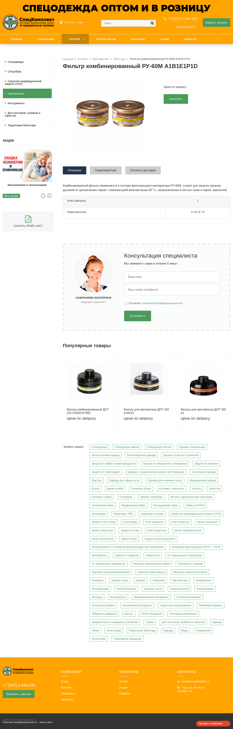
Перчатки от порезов (190, 563)
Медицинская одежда (203, 480)
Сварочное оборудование (175, 605)
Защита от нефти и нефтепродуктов (113, 463)
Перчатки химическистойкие (190, 572)
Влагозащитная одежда (141, 455)
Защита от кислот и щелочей (180, 455)
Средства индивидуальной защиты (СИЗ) (23, 82)
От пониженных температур (108, 563)
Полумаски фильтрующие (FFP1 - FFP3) (195, 546)
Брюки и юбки (115, 488)
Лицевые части (153, 588)
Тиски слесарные (151, 613)
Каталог (74, 39)
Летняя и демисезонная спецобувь (191, 496)
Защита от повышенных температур (165, 463)
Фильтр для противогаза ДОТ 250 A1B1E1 (146, 411)
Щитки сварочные (102, 530)
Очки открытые (180, 521)
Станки (149, 622)
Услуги (123, 681)
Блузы (95, 488)
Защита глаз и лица (104, 521)
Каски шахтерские (102, 538)
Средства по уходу (152, 513)
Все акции (11, 195)
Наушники (159, 580)
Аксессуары (99, 513)
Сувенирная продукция (128, 638)
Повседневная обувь (165, 505)
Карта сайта (46, 722)
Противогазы (16, 93)
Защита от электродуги (106, 471)
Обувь (95, 630)
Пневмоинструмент (210, 605)
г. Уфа (79, 22)
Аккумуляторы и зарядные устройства (115, 622)
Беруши (140, 580)
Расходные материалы (183, 613)
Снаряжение (203, 630)
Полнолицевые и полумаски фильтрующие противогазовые (128, 546)
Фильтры (97, 597)
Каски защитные (157, 530)
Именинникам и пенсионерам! (27, 185)
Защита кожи (129, 538)
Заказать (176, 99)
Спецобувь (14, 71)
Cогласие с (156, 303)
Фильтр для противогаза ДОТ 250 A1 (203, 411)
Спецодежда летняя (159, 447)
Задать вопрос (217, 22)
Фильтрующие (205, 588)
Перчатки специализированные (111, 572)
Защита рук (153, 555)
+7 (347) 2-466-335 (182, 19)
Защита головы (130, 530)
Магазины (138, 39)
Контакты (67, 699)
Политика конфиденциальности (20, 722)
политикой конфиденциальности (163, 303)
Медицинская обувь (133, 505)
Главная (16, 39)
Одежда (217, 622)
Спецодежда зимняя (126, 447)
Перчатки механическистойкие (151, 563)
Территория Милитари (22, 125)
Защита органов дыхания (160, 538)
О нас (65, 681)
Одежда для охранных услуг (165, 480)
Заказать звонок (186, 26)
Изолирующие (100, 588)
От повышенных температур (184, 555)
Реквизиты (68, 693)
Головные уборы (141, 488)
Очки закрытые (154, 521)
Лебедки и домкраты (104, 613)
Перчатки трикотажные (151, 572)
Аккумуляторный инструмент (151, 597)
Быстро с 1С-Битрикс (211, 723)
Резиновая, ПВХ (123, 513)
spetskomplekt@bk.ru (195, 681)
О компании (45, 39)
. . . (213, 39)
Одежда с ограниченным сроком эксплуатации (155, 471)
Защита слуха (119, 580)
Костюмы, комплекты (172, 488)
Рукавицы (98, 580)
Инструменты (16, 103)
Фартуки (97, 480)
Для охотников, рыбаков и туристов (22, 114)
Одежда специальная (192, 447)
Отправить (138, 315)
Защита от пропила (206, 463)
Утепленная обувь (103, 505)
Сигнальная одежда (203, 471)
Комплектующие (126, 588)
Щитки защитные (207, 521)
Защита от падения (126, 555)
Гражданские (203, 580)
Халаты (196, 488)
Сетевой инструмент (188, 597)
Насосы (128, 613)
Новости (190, 39)
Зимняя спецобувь (151, 496)
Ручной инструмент (103, 605)
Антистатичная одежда (105, 455)
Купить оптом (106, 39)
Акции (164, 39)
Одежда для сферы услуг (124, 480)
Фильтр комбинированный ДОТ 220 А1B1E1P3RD (88, 411)
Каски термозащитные (188, 530)
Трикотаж (214, 488)
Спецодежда (15, 61)
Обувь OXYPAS (195, 505)
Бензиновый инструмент (137, 605)
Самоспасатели (179, 588)
